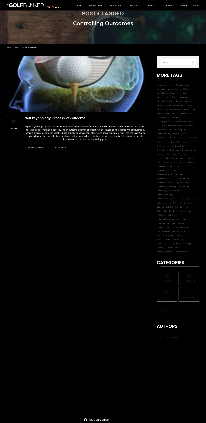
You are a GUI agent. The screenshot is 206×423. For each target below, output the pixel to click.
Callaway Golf (162, 109)
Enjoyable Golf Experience (166, 154)
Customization (162, 138)
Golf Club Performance (181, 178)
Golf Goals (184, 207)
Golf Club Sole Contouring (166, 187)
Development (191, 138)
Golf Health (173, 211)
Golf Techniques (181, 252)
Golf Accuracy (167, 162)
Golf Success (176, 243)
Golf (158, 162)
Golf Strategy (178, 239)
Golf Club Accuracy (176, 166)
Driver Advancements (165, 146)
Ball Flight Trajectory (164, 101)
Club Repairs (161, 126)
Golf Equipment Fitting (165, 195)
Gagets (182, 158)
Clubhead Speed (179, 121)
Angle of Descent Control (166, 93)
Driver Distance (180, 146)
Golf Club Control (180, 170)
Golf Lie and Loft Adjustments (168, 219)
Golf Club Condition (164, 170)
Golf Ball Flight (179, 162)
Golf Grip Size (162, 211)
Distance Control (163, 142)
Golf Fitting (188, 203)
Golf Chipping (162, 166)
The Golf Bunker (40, 147)
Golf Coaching (183, 187)
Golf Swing (187, 243)
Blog (16, 47)
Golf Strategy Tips (163, 243)
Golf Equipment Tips (188, 199)
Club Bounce (186, 113)
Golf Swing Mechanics (165, 252)
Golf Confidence (175, 191)
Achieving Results (182, 85)
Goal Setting (191, 158)
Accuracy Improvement (165, 85)
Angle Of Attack (186, 89)
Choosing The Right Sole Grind (168, 113)
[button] (79, 5)
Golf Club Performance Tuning (168, 182)
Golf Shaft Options (163, 231)
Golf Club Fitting (177, 174)
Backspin (186, 93)
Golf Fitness (177, 203)
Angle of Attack (172, 89)
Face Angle (182, 154)
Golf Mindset (185, 219)
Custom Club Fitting (164, 134)
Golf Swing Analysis (174, 248)
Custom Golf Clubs (180, 134)
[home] (33, 5)
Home (9, 47)
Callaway (190, 105)
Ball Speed (189, 101)
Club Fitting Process (164, 121)
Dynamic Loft (175, 150)
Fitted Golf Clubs (163, 158)
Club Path (191, 121)
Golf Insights (161, 215)
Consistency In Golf (164, 130)
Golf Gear (160, 207)
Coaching (56, 147)
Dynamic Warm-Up (189, 150)
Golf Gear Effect (172, 207)
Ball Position (178, 101)
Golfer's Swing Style (164, 203)
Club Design (161, 117)
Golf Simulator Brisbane (165, 235)
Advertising (161, 89)
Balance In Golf (162, 97)
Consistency (188, 126)
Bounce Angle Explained (176, 105)
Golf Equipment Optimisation (167, 199)
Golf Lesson (172, 215)
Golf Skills (180, 235)
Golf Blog (190, 162)
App (179, 93)
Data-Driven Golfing (177, 138)
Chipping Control (188, 109)
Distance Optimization (179, 142)
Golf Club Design (163, 174)
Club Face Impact (174, 117)
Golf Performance (163, 223)
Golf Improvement (186, 211)
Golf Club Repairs (187, 182)
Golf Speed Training (164, 239)
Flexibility (174, 158)
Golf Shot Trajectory (179, 231)
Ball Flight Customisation (179, 97)
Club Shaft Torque (175, 126)
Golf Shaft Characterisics (180, 227)
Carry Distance (174, 109)
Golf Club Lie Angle (164, 178)
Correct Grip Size (179, 130)
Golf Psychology (163, 227)
